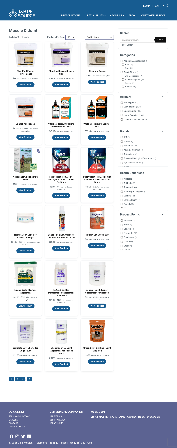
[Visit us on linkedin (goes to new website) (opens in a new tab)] (29, 436)
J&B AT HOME (56, 423)
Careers (13, 420)
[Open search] (167, 6)
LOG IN (146, 6)
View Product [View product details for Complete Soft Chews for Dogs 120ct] (25, 361)
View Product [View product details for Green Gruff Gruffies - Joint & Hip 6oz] (97, 361)
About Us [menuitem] (116, 15)
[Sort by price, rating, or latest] (99, 37)
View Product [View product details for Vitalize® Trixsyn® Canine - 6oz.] (97, 137)
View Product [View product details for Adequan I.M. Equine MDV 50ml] (25, 190)
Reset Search (127, 45)
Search (160, 40)
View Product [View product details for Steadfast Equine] (97, 82)
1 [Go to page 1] (11, 379)
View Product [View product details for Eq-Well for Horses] (25, 137)
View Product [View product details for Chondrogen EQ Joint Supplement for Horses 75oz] (61, 364)
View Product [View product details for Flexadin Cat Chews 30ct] (97, 245)
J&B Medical (56, 416)
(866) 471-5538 (58, 442)
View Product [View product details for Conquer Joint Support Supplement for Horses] (97, 306)
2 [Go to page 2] (17, 379)
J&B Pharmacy (57, 420)
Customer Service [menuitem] (153, 15)
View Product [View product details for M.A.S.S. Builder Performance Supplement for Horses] (61, 308)
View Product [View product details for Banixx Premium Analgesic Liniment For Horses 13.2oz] (61, 248)
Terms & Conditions (20, 416)
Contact (13, 423)
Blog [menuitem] (132, 15)
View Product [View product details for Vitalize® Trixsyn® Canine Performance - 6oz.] (61, 137)
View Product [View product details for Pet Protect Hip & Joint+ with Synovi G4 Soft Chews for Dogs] (61, 195)
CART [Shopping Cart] (158, 6)
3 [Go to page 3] (22, 379)
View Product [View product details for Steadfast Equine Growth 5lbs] (61, 84)
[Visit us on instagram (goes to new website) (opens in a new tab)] (17, 436)
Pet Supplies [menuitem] (95, 15)
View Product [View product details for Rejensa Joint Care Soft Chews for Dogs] (25, 250)
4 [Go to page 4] (29, 379)
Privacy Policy (17, 426)
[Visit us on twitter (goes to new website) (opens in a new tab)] (23, 436)
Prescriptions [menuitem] (70, 15)
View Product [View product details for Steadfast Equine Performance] (25, 84)
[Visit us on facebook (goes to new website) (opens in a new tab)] (11, 436)
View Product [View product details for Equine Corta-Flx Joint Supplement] (25, 306)
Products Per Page (56, 37)
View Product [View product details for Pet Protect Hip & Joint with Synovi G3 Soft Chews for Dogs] (97, 195)
